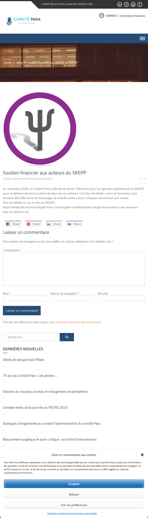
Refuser (74, 494)
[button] (142, 455)
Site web (103, 293)
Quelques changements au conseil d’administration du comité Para (51, 423)
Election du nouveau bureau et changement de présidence (45, 391)
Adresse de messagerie (64, 293)
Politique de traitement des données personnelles (72, 513)
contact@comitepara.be (132, 15)
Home (8, 62)
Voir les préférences (74, 505)
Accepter (74, 484)
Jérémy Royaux (44, 178)
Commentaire (12, 250)
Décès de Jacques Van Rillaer (23, 359)
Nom (7, 293)
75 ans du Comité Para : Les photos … (30, 375)
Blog (20, 62)
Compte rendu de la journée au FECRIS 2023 (35, 407)
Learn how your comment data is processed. (75, 322)
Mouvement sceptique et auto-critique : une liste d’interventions (50, 439)
